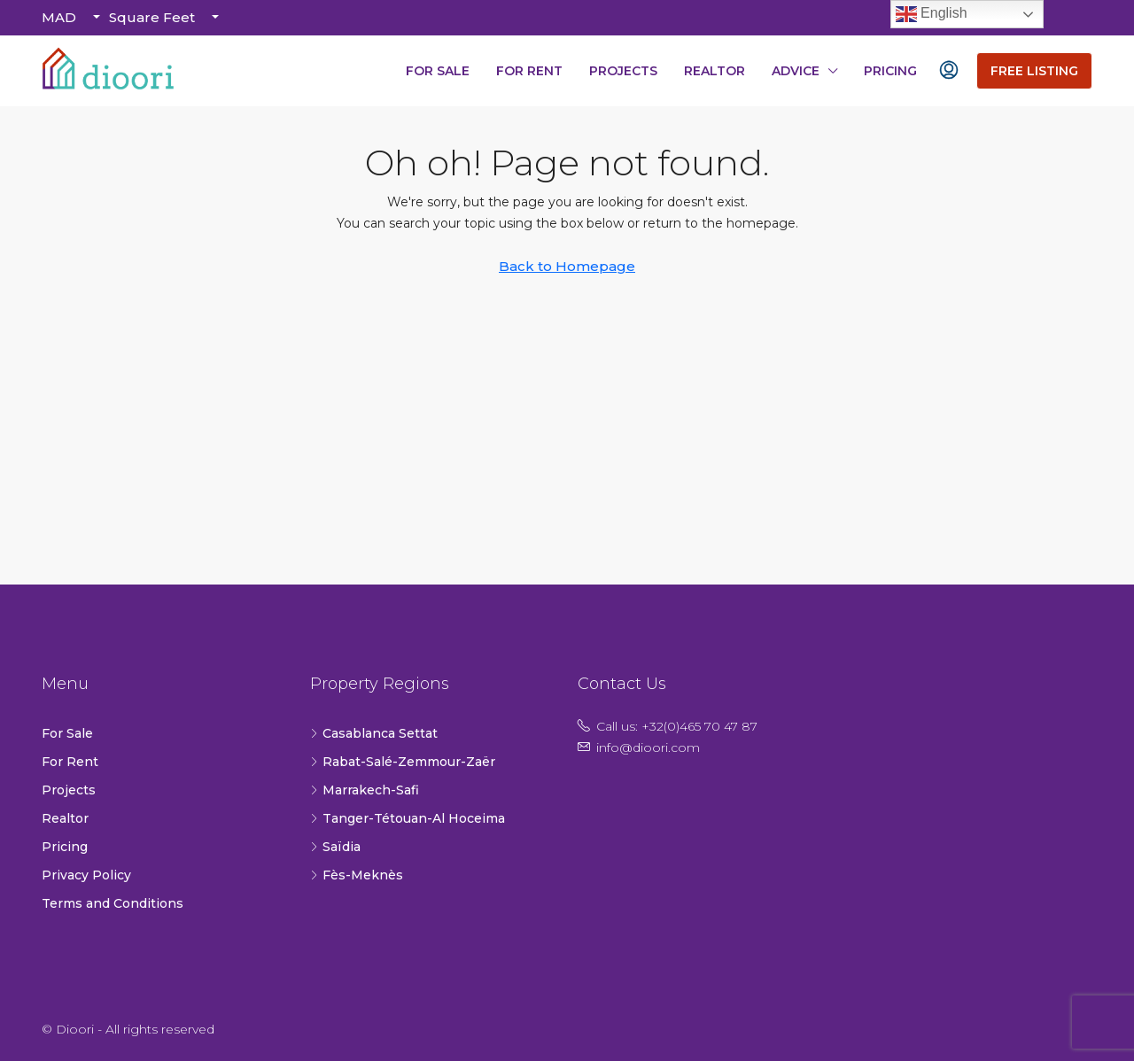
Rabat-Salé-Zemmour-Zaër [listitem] (402, 762)
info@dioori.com (648, 747)
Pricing (890, 71)
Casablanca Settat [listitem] (374, 733)
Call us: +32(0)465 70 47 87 (676, 726)
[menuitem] (948, 70)
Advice (795, 71)
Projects (623, 71)
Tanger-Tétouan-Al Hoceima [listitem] (407, 818)
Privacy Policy (86, 875)
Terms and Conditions (112, 903)
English (931, 14)
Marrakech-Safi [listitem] (364, 790)
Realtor (714, 71)
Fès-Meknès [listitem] (356, 875)
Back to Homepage (567, 266)
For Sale (438, 71)
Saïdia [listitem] (335, 847)
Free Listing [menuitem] (1034, 71)
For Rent (529, 71)
